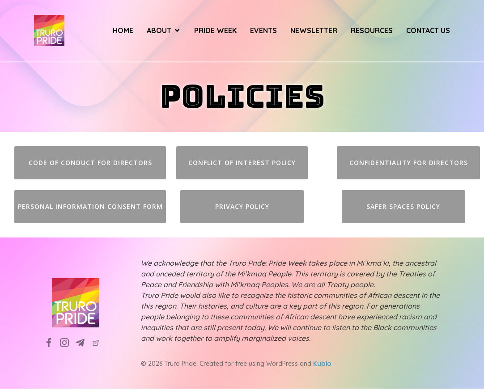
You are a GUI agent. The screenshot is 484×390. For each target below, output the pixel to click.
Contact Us (428, 31)
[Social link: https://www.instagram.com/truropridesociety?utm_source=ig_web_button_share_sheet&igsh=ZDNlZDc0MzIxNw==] (68, 343)
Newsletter (313, 31)
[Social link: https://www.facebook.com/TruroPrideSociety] (52, 343)
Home (123, 31)
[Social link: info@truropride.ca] (83, 343)
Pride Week (215, 31)
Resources (372, 31)
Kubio (322, 364)
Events (263, 31)
